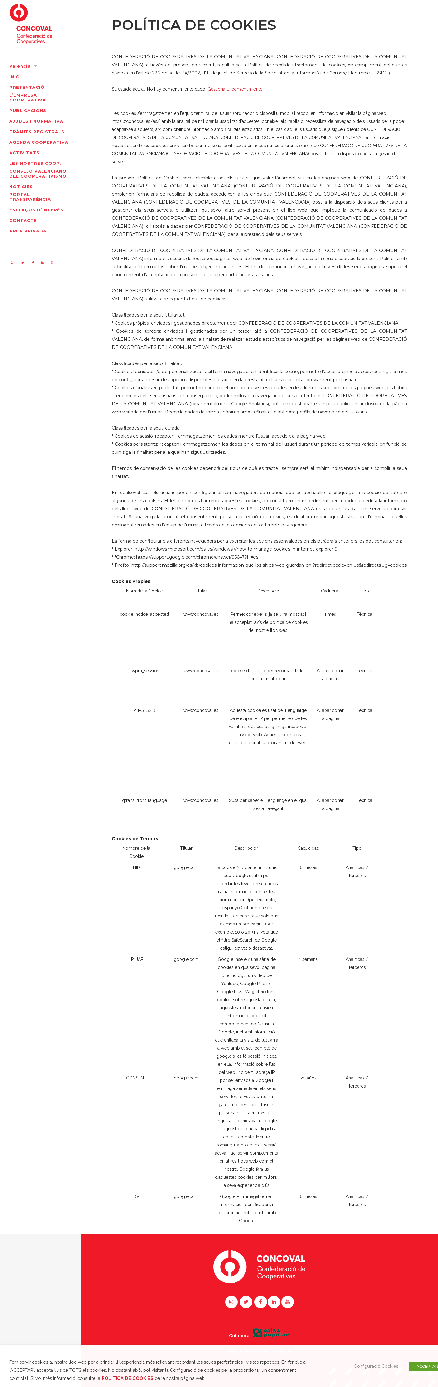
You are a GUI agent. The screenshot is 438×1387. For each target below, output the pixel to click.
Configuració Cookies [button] (376, 1366)
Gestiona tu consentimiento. (235, 89)
